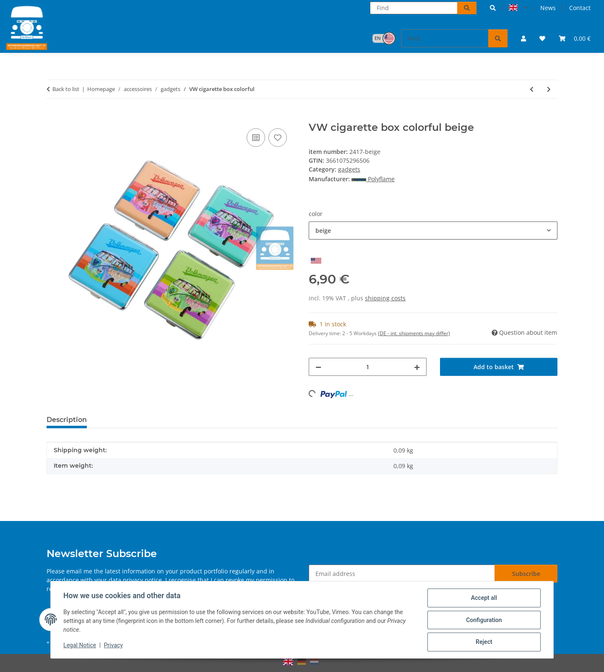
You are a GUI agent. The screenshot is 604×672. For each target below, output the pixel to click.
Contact (580, 8)
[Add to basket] (53, 117)
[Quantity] (367, 366)
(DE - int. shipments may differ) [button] (414, 333)
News (548, 8)
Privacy (113, 646)
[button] (492, 8)
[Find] (414, 8)
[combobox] (433, 230)
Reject (483, 642)
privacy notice (142, 580)
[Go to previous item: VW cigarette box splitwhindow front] (531, 89)
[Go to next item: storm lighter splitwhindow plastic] (548, 89)
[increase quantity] (417, 366)
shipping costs (385, 298)
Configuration (483, 620)
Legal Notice (80, 646)
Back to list (65, 89)
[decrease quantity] (318, 366)
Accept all (483, 598)
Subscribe (526, 574)
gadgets (349, 169)
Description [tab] (67, 420)
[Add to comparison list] (256, 137)
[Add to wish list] (277, 137)
